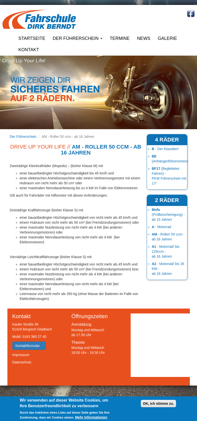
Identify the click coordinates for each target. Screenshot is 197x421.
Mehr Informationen (91, 417)
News (143, 38)
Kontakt (28, 49)
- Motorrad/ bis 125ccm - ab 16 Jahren (165, 251)
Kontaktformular (29, 346)
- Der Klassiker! (165, 149)
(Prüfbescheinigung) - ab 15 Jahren (168, 214)
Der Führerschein (77, 38)
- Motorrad (161, 227)
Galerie (167, 38)
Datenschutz (22, 362)
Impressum (20, 355)
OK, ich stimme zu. (158, 403)
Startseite (31, 38)
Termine (120, 38)
